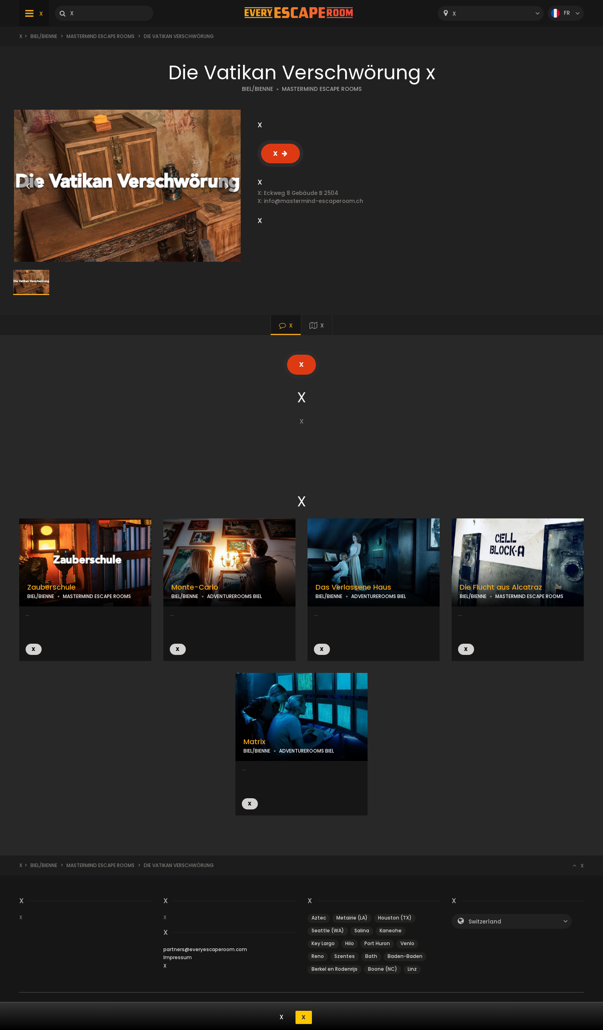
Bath (371, 956)
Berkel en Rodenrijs (335, 969)
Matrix (254, 741)
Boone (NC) (382, 969)
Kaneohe (391, 930)
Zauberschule (51, 587)
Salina (361, 930)
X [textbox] (454, 14)
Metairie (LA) (352, 917)
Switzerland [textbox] (484, 922)
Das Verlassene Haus (353, 587)
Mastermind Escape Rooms (100, 36)
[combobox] (491, 13)
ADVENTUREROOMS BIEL (234, 596)
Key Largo (323, 943)
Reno (318, 956)
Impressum (177, 957)
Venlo (407, 943)
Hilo (349, 943)
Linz (412, 969)
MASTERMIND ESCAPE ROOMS (322, 89)
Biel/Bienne (43, 36)
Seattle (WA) (328, 930)
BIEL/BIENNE (257, 89)
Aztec (319, 917)
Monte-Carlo (194, 587)
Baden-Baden (405, 956)
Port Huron (377, 943)
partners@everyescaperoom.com (205, 949)
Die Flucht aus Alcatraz (501, 587)
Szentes (344, 956)
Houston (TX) (395, 917)
